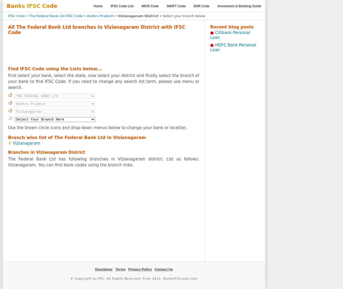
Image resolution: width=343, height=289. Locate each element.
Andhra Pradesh (100, 16)
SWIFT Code (176, 6)
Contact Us (164, 269)
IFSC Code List (122, 6)
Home (98, 6)
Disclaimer (104, 269)
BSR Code (202, 6)
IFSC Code (16, 16)
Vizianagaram (26, 143)
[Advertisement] (103, 50)
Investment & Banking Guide (239, 6)
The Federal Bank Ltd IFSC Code (56, 16)
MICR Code (150, 6)
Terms (120, 269)
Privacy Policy (140, 269)
